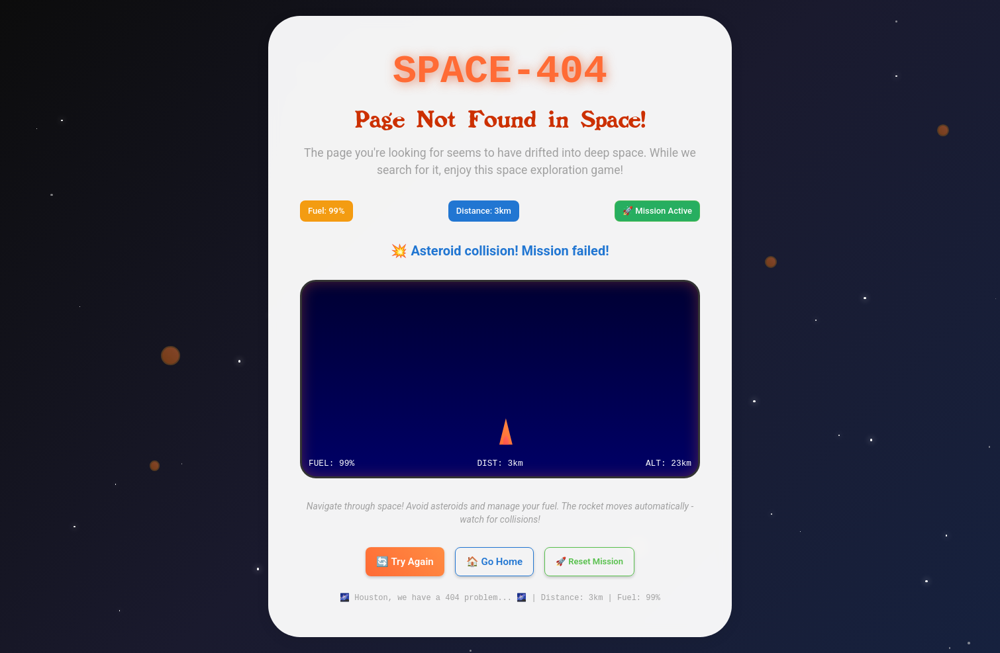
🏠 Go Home (494, 562)
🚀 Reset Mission (589, 562)
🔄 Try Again (405, 561)
